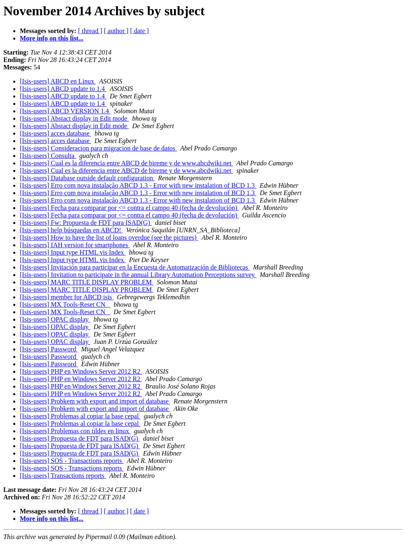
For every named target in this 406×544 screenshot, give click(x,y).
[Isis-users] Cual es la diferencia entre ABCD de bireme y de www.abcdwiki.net (126, 163)
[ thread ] (90, 30)
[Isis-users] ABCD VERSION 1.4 (65, 111)
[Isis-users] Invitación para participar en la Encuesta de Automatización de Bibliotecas (135, 267)
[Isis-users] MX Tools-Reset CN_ (65, 304)
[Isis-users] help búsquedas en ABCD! (71, 230)
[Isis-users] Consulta (48, 155)
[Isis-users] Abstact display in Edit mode (74, 118)
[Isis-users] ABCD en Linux (58, 81)
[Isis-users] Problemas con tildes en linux (75, 430)
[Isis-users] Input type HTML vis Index (73, 252)
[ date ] (139, 30)
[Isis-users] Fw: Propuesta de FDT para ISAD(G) (86, 222)
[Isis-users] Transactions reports (63, 475)
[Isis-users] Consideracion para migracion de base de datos (98, 148)
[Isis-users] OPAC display (55, 319)
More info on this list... (51, 38)
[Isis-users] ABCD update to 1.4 (63, 88)
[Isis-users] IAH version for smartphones (75, 244)
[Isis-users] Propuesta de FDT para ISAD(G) (80, 438)
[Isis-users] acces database (55, 133)
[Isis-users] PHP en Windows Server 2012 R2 (81, 371)
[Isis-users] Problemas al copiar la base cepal (80, 416)
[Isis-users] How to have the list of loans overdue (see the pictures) (109, 237)
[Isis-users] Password (49, 349)
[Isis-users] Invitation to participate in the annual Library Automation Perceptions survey (138, 274)
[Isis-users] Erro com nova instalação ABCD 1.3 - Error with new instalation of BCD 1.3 (138, 185)
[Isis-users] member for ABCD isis (67, 297)
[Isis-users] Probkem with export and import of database (95, 401)
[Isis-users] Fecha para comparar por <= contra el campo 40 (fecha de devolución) (129, 207)
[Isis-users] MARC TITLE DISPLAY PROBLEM (86, 282)
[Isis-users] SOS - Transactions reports (71, 460)
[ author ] (116, 30)
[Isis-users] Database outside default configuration (87, 177)
